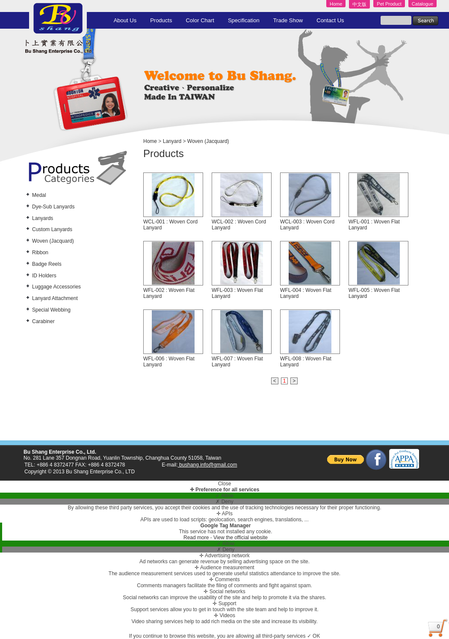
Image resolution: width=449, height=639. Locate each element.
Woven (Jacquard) (53, 241)
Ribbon (40, 253)
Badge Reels (47, 264)
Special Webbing (51, 310)
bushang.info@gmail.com (207, 465)
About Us (125, 20)
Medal (39, 195)
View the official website (240, 538)
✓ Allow (224, 496)
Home (336, 3)
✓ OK (313, 636)
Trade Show (288, 20)
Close (224, 484)
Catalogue (422, 3)
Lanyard (172, 141)
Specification (244, 20)
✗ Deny (224, 502)
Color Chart (200, 20)
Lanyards (42, 218)
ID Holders (44, 276)
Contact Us (330, 20)
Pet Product (389, 3)
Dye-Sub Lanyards (53, 207)
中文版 (359, 4)
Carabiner (43, 321)
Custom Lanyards (52, 229)
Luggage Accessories (56, 287)
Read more (196, 538)
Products (161, 20)
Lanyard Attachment (55, 298)
